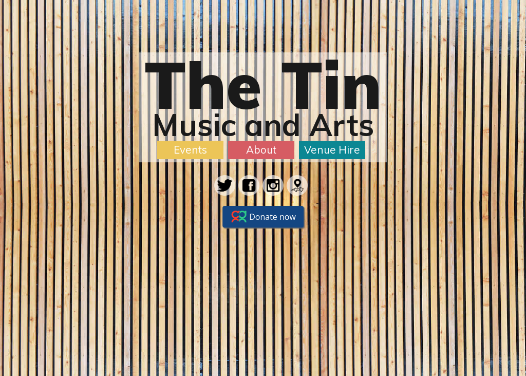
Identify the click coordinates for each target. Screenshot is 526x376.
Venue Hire (332, 149)
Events (190, 149)
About (261, 149)
